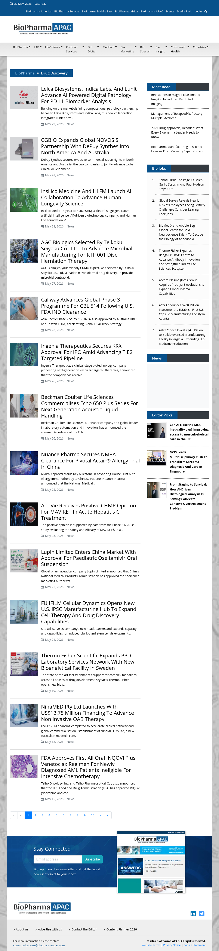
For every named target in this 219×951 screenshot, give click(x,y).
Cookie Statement (195, 945)
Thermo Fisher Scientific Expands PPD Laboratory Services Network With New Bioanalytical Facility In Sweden (87, 661)
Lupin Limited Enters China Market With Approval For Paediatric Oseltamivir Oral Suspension (89, 558)
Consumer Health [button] (178, 49)
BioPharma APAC (152, 11)
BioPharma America (38, 11)
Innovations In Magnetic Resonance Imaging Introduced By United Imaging (176, 100)
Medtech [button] (108, 47)
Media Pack (184, 11)
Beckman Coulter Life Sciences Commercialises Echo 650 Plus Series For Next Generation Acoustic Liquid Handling (89, 406)
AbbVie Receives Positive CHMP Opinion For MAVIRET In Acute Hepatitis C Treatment (88, 511)
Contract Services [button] (72, 49)
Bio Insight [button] (160, 49)
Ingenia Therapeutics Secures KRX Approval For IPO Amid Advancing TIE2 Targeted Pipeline (87, 352)
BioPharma (25, 73)
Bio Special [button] (144, 49)
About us (20, 929)
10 (92, 815)
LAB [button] (36, 47)
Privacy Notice (172, 945)
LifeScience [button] (52, 47)
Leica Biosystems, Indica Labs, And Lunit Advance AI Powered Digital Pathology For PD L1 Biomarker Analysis (89, 95)
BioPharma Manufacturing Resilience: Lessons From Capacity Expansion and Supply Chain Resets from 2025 (177, 152)
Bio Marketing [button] (127, 49)
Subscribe (92, 859)
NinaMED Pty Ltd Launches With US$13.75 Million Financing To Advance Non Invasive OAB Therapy (87, 712)
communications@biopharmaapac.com (39, 945)
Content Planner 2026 (120, 929)
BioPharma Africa (126, 11)
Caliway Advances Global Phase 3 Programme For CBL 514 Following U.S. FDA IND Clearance (87, 305)
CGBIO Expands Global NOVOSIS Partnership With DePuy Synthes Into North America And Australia (85, 146)
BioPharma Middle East (97, 11)
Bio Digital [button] (92, 49)
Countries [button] (199, 47)
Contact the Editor (83, 929)
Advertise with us (49, 929)
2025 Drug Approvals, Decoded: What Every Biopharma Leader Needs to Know (177, 133)
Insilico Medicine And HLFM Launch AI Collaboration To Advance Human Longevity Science (86, 197)
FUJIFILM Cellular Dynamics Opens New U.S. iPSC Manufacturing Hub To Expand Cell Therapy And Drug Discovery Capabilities (88, 612)
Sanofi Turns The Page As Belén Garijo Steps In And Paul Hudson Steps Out (181, 184)
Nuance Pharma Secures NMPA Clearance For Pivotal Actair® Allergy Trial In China (90, 460)
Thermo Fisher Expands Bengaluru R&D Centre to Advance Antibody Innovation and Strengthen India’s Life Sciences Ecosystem (179, 259)
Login (198, 11)
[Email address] (58, 859)
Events (170, 11)
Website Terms (151, 945)
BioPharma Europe (66, 11)
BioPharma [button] (20, 47)
